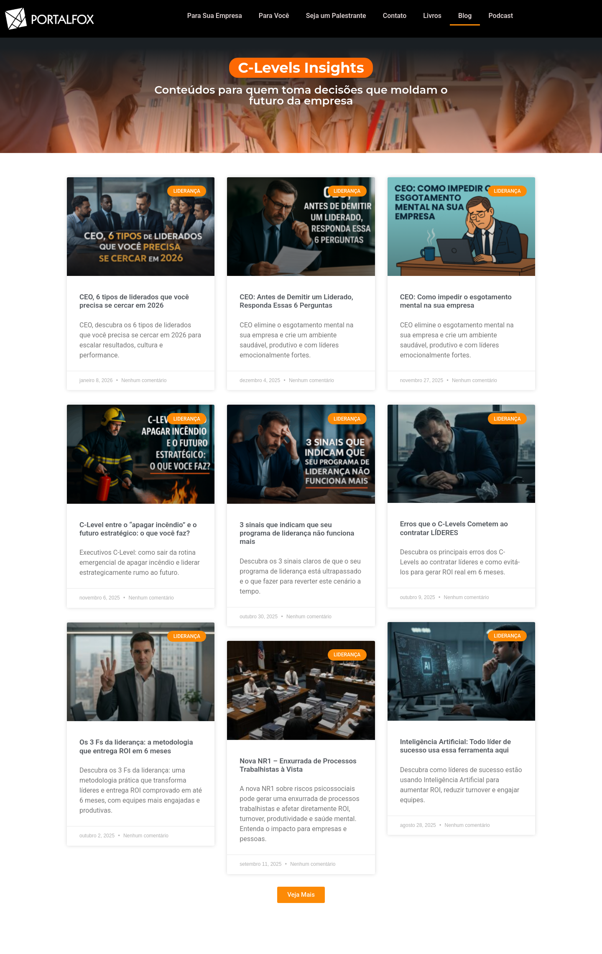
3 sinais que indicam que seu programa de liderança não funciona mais (297, 533)
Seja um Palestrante (336, 16)
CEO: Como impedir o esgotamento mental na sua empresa (456, 301)
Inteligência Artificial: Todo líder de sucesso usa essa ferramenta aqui (455, 745)
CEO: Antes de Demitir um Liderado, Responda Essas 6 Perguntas (296, 301)
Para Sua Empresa (214, 16)
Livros (432, 16)
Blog (465, 16)
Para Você (274, 16)
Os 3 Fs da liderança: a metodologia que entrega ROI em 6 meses (136, 746)
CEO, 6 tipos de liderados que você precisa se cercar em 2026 (134, 301)
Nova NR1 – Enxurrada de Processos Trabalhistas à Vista (298, 765)
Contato (395, 16)
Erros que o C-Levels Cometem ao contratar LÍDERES (454, 528)
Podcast (500, 16)
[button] (301, 895)
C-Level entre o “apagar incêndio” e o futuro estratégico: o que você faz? (138, 528)
